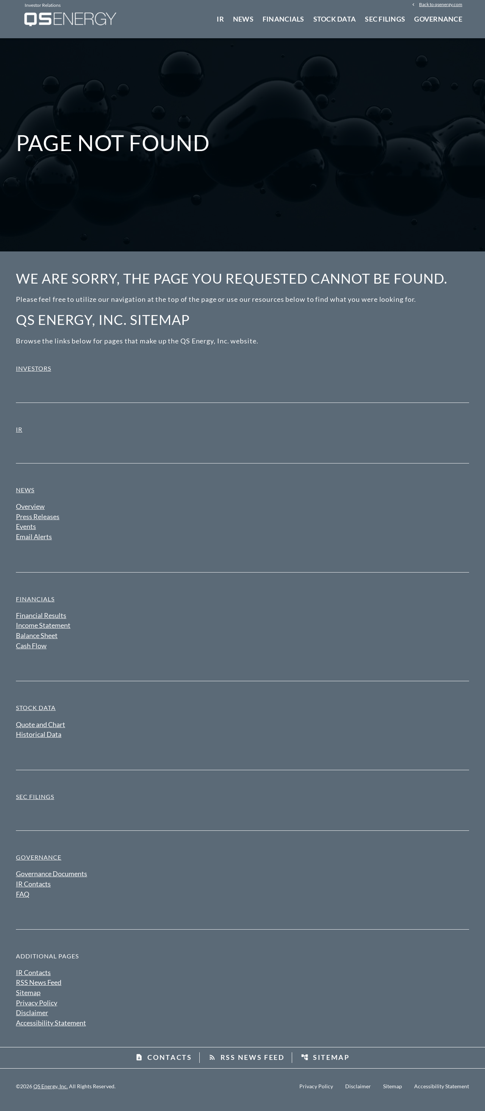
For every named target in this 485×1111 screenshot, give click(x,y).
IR (220, 19)
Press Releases (37, 521)
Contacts (163, 1064)
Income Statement (43, 630)
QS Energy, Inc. (50, 1093)
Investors (33, 372)
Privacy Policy (36, 1009)
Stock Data (334, 19)
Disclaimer (32, 1019)
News (243, 19)
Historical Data (38, 740)
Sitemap (28, 999)
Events (26, 531)
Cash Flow (31, 651)
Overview (30, 510)
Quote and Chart (40, 730)
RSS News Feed (38, 989)
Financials (283, 19)
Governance (438, 19)
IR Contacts (33, 890)
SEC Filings (385, 19)
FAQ (22, 900)
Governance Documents (51, 879)
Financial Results (41, 620)
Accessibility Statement (51, 1029)
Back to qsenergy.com (440, 4)
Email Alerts (34, 541)
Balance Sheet (37, 641)
